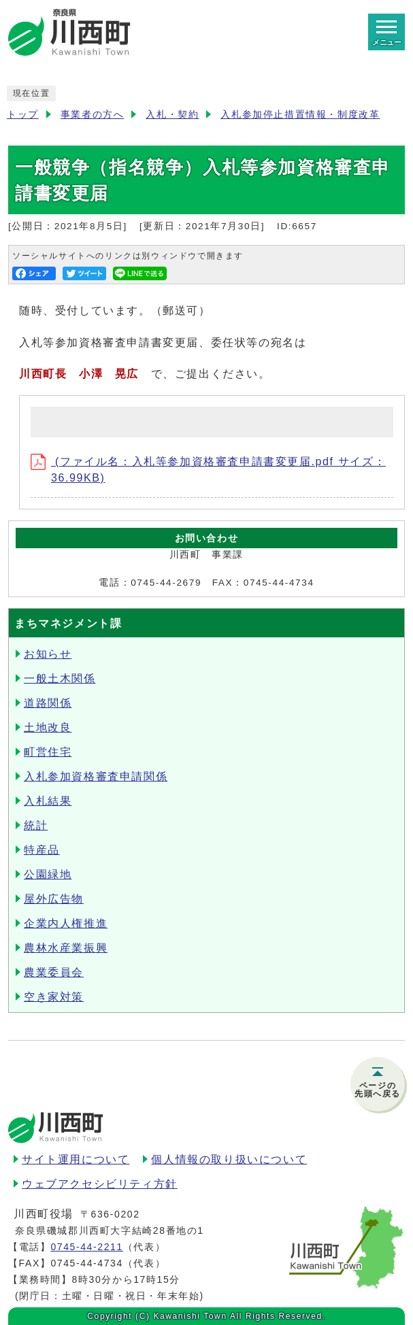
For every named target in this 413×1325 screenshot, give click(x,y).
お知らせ (47, 654)
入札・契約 (172, 115)
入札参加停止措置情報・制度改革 (300, 115)
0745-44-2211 (86, 1246)
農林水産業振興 (66, 948)
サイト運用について (75, 1159)
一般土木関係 (60, 678)
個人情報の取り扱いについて (229, 1159)
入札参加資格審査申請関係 (95, 776)
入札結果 (47, 801)
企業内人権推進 (66, 923)
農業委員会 (54, 972)
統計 (36, 825)
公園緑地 (47, 874)
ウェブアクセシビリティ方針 (100, 1184)
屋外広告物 (54, 899)
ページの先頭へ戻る (377, 1089)
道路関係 (47, 703)
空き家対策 (54, 997)
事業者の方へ (93, 115)
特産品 (42, 850)
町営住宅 (47, 752)
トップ (23, 115)
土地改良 (47, 727)
